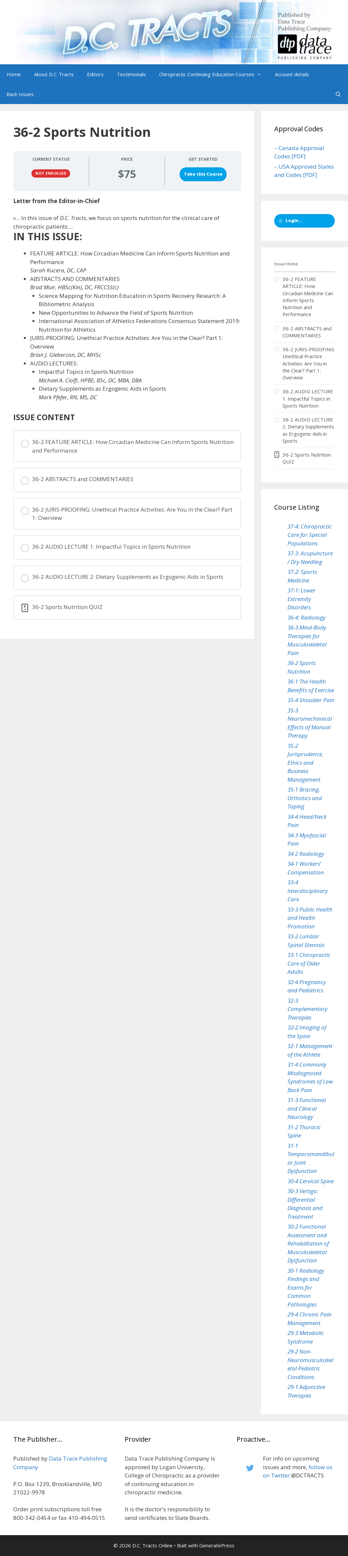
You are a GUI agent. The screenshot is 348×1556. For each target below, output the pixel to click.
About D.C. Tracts (54, 74)
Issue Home (286, 264)
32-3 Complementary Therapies (307, 1009)
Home (14, 74)
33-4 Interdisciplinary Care (307, 890)
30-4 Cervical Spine (310, 1181)
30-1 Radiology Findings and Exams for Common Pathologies (305, 1287)
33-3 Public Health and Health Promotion (309, 918)
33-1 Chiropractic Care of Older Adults (308, 963)
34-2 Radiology (305, 854)
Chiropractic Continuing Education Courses (213, 74)
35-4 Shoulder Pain (310, 700)
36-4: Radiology (306, 617)
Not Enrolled (50, 173)
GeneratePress (217, 1545)
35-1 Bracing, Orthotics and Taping (304, 798)
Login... (290, 220)
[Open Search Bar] (338, 94)
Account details (292, 74)
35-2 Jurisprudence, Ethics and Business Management (305, 762)
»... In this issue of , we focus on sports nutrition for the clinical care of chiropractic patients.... (116, 222)
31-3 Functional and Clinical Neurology (306, 1108)
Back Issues (20, 94)
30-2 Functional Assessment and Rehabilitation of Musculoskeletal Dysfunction (308, 1243)
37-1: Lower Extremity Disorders (301, 598)
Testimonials (131, 74)
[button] (261, 74)
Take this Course (203, 174)
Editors (95, 74)
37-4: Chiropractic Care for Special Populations (309, 535)
